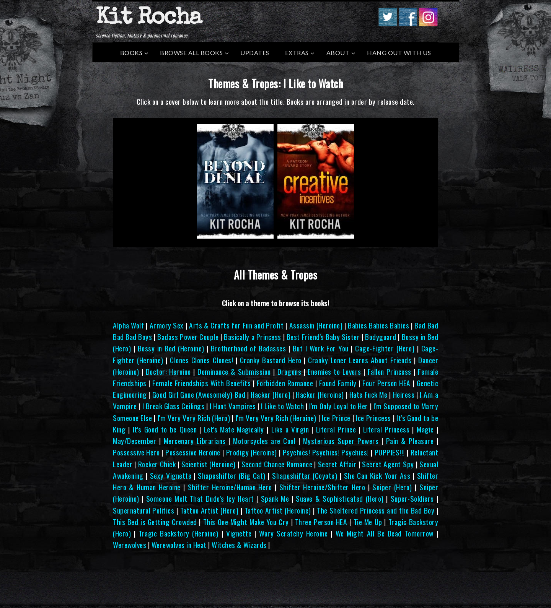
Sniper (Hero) (392, 487)
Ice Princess (373, 417)
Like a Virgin (290, 429)
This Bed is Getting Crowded (155, 521)
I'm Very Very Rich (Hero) (194, 417)
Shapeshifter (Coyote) (304, 475)
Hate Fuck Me (368, 394)
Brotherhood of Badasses (248, 348)
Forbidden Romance (285, 383)
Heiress (404, 394)
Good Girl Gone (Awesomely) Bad (198, 394)
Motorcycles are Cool (264, 440)
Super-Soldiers (412, 498)
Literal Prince (336, 429)
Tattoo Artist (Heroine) (278, 510)
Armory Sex (167, 325)
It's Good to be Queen (165, 429)
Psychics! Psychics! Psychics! (326, 452)
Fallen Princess (389, 371)
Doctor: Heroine (168, 371)
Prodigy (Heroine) (251, 452)
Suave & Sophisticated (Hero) (339, 498)
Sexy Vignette (170, 475)
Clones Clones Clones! (201, 360)
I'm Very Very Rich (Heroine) (276, 417)
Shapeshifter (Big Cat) (232, 475)
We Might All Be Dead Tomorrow (385, 533)
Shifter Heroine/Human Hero (230, 487)
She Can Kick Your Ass (377, 475)
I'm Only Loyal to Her (338, 405)
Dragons (289, 371)
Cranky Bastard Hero (271, 360)
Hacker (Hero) (270, 394)
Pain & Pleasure (410, 440)
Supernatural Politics (143, 510)
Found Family (338, 383)
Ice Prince (336, 417)
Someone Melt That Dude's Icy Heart (200, 498)
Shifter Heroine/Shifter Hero (322, 487)
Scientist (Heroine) (208, 464)
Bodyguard (380, 336)
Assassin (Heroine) (315, 325)
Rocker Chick (157, 464)
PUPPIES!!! (390, 452)
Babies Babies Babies (378, 325)
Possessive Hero (136, 452)
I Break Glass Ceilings (173, 405)
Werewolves (129, 544)
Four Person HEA (386, 383)
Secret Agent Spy (388, 464)
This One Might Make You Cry (246, 521)
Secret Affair (337, 464)
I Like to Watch (282, 405)
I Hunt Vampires (233, 405)
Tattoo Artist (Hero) (209, 510)
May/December (134, 440)
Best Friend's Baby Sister (323, 336)
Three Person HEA (321, 521)
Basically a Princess (252, 336)
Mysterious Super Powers (341, 440)
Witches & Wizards (239, 544)
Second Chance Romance (277, 464)
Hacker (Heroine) (320, 394)
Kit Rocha (148, 18)
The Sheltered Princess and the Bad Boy (375, 510)
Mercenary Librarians (195, 440)
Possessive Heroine (192, 452)
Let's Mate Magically (234, 429)
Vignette (238, 533)
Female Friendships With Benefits (201, 383)
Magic (425, 429)
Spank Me (275, 498)
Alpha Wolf (128, 325)
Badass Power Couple (187, 336)
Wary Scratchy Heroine (293, 533)
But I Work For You (321, 348)
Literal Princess (386, 429)
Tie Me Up (368, 521)
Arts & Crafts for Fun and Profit (236, 325)
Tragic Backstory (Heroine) (178, 533)
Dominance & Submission (234, 371)
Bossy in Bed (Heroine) (171, 348)
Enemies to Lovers (334, 371)
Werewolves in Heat (179, 544)
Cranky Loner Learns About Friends (359, 360)
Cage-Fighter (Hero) (384, 348)
